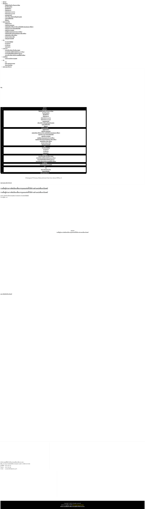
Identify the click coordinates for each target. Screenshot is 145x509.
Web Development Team (78, 505)
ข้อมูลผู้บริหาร (8, 8)
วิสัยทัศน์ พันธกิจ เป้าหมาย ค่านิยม (12, 5)
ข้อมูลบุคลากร (8, 10)
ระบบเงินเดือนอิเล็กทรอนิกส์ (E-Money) (13, 53)
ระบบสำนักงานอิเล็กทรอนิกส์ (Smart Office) (14, 52)
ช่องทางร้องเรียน (8, 65)
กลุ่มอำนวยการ (8, 23)
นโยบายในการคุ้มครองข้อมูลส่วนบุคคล (13, 16)
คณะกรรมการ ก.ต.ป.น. (10, 12)
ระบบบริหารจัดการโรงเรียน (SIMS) (12, 50)
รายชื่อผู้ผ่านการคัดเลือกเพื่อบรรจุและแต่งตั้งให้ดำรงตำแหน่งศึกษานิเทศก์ (24, 188)
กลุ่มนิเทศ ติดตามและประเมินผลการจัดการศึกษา (15, 33)
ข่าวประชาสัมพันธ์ (9, 41)
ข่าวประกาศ (7, 43)
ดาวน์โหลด (5, 56)
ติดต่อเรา (7, 20)
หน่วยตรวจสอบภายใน (10, 37)
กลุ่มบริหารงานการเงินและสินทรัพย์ (12, 28)
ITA (3, 60)
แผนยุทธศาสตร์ (8, 15)
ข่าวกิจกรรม (7, 45)
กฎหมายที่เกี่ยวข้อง (9, 18)
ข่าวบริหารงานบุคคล (10, 195)
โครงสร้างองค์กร (8, 6)
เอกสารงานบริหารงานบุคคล (11, 58)
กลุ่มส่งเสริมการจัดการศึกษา (11, 35)
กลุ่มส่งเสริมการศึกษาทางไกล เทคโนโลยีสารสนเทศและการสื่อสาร (19, 26)
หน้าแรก (4, 1)
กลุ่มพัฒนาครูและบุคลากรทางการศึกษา (13, 31)
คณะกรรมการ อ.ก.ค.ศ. (10, 13)
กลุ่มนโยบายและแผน (9, 25)
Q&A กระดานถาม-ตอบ (10, 63)
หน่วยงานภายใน (6, 22)
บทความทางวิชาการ (7, 66)
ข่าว (4, 40)
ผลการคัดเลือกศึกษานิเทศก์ (6, 294)
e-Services (5, 48)
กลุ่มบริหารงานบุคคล (9, 30)
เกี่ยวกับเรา (5, 3)
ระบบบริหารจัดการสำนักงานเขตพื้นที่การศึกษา (15, 55)
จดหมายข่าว (7, 47)
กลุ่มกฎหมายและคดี (9, 38)
